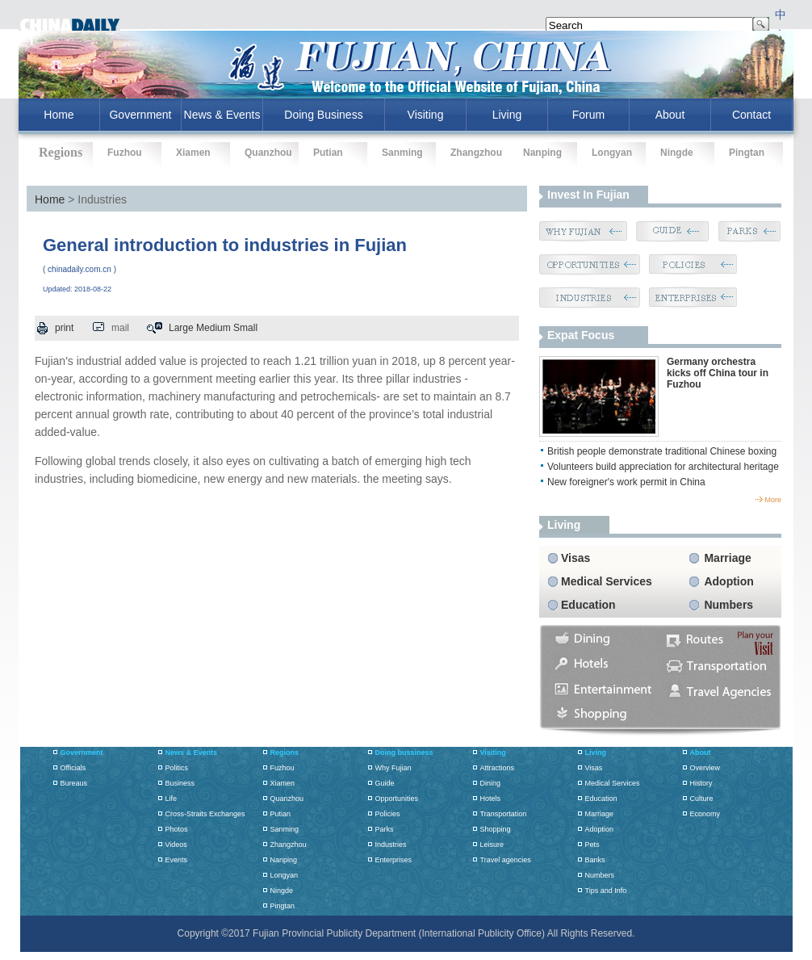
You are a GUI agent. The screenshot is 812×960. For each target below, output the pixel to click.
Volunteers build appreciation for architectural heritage (663, 466)
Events (176, 860)
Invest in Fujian (588, 194)
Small (245, 327)
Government (140, 114)
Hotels (490, 798)
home (58, 114)
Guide (385, 783)
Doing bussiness (404, 752)
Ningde (676, 152)
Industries (391, 845)
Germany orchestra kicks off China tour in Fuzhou (717, 373)
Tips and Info (606, 891)
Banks (595, 860)
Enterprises (393, 860)
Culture (702, 798)
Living (507, 114)
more (772, 500)
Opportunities (397, 798)
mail (120, 327)
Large (181, 327)
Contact (751, 114)
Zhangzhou (476, 152)
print (64, 327)
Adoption (728, 581)
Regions (284, 752)
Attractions (497, 768)
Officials (73, 768)
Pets (592, 845)
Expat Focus (580, 335)
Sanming (402, 152)
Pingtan (746, 152)
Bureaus (74, 783)
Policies (387, 814)
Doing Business (323, 114)
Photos (176, 829)
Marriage (727, 557)
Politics (177, 768)
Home (50, 199)
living (563, 524)
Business (180, 783)
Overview (705, 768)
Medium (213, 327)
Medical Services (606, 581)
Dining (490, 783)
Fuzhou (124, 152)
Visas (575, 557)
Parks (384, 829)
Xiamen (193, 152)
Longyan (612, 152)
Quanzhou (268, 152)
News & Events (222, 114)
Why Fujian (393, 768)
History (701, 783)
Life (171, 798)
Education (588, 604)
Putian (328, 152)
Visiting (426, 114)
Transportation (503, 814)
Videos (176, 845)
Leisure (492, 845)
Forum (588, 114)
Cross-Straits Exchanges (205, 814)
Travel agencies (505, 860)
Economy (705, 814)
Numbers (728, 604)
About (670, 114)
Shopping (495, 829)
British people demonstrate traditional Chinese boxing (661, 451)
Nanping (542, 152)
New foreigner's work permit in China (626, 482)
